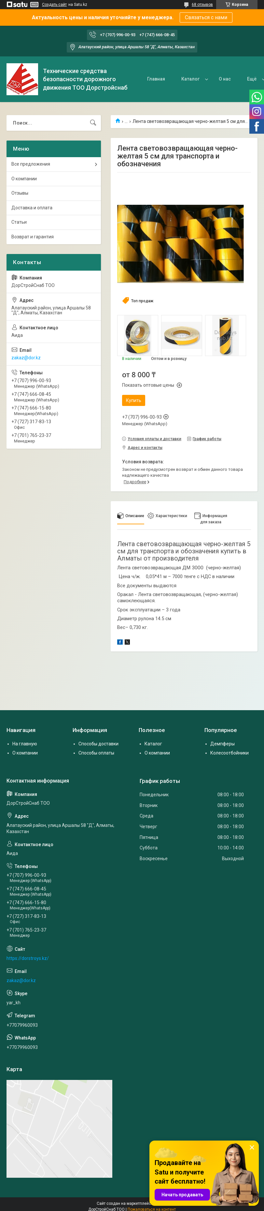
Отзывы (19, 193)
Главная (156, 79)
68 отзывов (202, 4)
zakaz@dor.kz (26, 357)
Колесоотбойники (229, 752)
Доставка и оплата (31, 207)
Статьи (19, 222)
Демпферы (222, 743)
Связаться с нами (206, 17)
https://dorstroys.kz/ (28, 958)
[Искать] (93, 123)
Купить (133, 400)
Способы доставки (98, 743)
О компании (24, 178)
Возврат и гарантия (32, 236)
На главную (24, 743)
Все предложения (30, 164)
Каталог (190, 79)
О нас (225, 79)
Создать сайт (54, 4)
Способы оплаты (96, 752)
